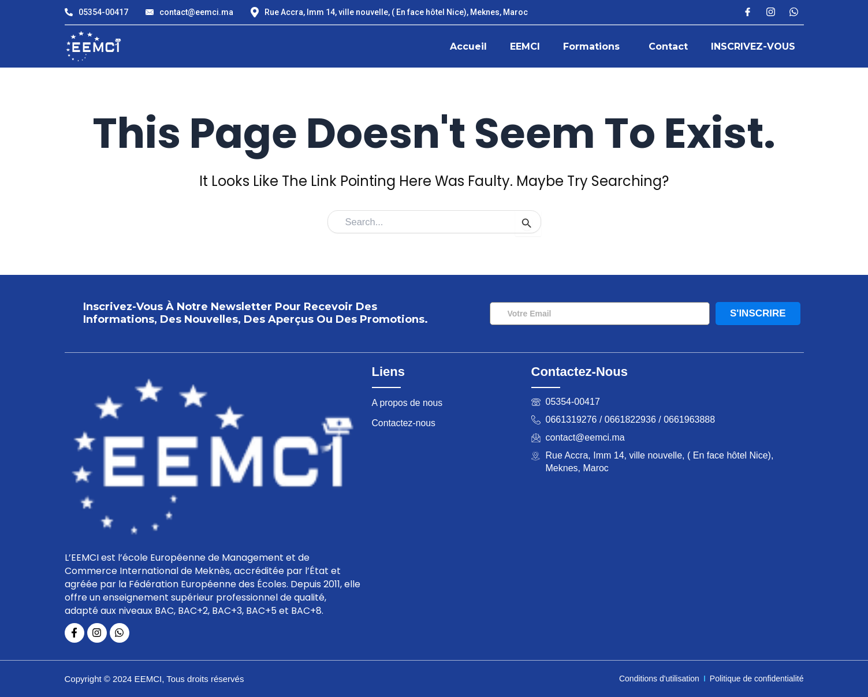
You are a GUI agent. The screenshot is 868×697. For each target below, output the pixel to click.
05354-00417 (96, 12)
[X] (793, 11)
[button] (594, 46)
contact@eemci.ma (189, 12)
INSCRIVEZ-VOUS (753, 46)
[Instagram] (770, 11)
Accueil (468, 46)
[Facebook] (747, 11)
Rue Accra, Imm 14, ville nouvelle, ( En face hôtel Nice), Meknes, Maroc (389, 12)
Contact (668, 46)
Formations (591, 46)
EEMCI (525, 46)
